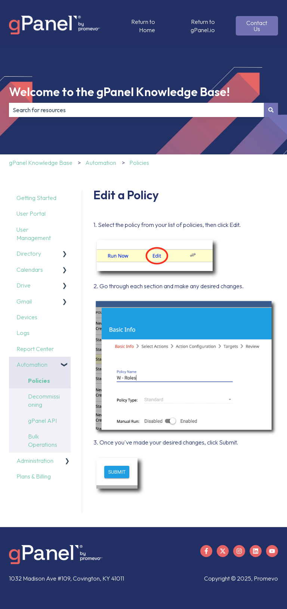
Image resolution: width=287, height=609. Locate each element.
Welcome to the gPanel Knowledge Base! (119, 91)
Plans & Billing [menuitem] (33, 476)
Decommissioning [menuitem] (44, 400)
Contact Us (256, 26)
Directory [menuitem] (28, 253)
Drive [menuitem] (23, 285)
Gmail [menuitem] (24, 301)
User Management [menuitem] (33, 234)
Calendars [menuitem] (29, 269)
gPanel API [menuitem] (42, 420)
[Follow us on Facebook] (206, 551)
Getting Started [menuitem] (36, 198)
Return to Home (143, 26)
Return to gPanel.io (203, 26)
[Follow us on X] (223, 551)
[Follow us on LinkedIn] (256, 551)
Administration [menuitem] (34, 460)
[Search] (271, 110)
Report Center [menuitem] (35, 349)
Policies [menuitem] (39, 380)
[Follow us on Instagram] (239, 551)
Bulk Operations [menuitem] (42, 440)
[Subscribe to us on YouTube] (272, 551)
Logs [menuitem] (23, 332)
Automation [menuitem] (31, 364)
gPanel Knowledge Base (40, 162)
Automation (100, 162)
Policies (139, 162)
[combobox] (136, 110)
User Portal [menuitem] (31, 213)
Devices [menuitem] (26, 317)
